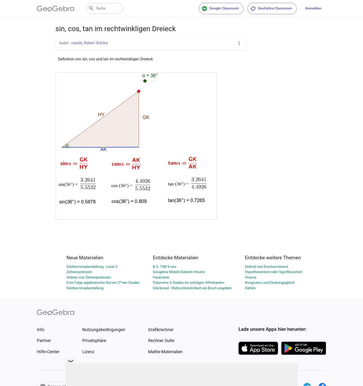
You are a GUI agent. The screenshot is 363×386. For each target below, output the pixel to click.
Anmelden (313, 8)
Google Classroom (220, 8)
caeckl (76, 43)
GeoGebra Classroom (271, 8)
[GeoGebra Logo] (55, 8)
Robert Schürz (96, 43)
